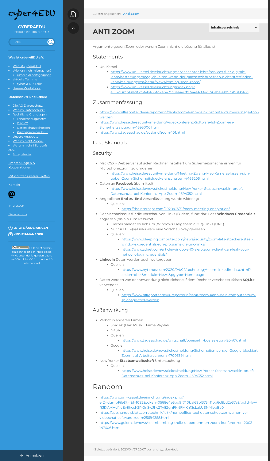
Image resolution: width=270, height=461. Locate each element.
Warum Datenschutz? (29, 110)
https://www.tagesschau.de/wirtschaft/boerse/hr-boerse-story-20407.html (184, 340)
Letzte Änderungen (28, 228)
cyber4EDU (32, 26)
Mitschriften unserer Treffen (29, 176)
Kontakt (14, 185)
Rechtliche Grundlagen (30, 114)
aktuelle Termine (25, 79)
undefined (50, 42)
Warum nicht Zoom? (28, 141)
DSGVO (22, 123)
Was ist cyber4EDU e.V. (26, 57)
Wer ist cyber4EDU (27, 66)
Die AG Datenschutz (28, 105)
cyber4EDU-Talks (29, 84)
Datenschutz (17, 214)
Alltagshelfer (22, 154)
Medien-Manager (25, 234)
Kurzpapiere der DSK (32, 132)
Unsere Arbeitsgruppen (34, 75)
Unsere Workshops (26, 88)
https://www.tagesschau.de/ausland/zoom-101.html (142, 132)
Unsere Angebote (25, 136)
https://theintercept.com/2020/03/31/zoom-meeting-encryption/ (176, 209)
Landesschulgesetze (31, 119)
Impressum (16, 205)
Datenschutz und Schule (27, 97)
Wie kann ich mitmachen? (32, 70)
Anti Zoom (131, 14)
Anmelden (32, 455)
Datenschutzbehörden (33, 128)
